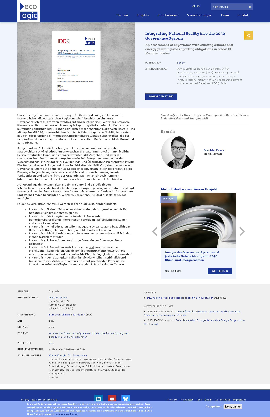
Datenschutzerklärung (66, 414)
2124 (51, 343)
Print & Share (248, 35)
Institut (242, 15)
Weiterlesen (220, 271)
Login (208, 400)
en (193, 6)
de (198, 6)
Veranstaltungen (199, 15)
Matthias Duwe (58, 298)
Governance (80, 355)
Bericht (181, 63)
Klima (52, 355)
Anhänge (150, 293)
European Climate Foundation (67, 315)
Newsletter (186, 400)
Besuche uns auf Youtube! (112, 399)
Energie (61, 355)
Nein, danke (233, 406)
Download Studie (161, 96)
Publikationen (168, 15)
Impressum (239, 400)
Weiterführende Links (158, 306)
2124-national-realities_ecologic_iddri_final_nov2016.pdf (180, 298)
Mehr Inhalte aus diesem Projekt (189, 189)
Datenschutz (222, 400)
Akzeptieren (213, 406)
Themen (122, 15)
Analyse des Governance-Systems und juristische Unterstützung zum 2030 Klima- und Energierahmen (192, 256)
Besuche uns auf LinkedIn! (98, 399)
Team (225, 15)
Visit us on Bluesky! (125, 399)
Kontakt (172, 400)
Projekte (143, 15)
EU (69, 355)
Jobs (199, 400)
